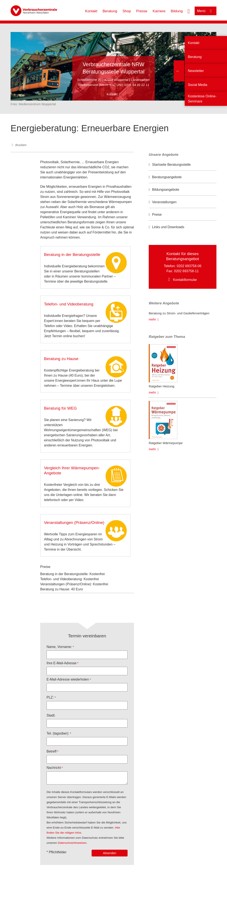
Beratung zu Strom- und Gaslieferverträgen (179, 313)
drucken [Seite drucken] (20, 145)
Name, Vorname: (59, 647)
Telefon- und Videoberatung (68, 304)
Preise (157, 214)
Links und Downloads (168, 227)
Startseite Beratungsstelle (171, 164)
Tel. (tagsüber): (58, 733)
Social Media (197, 85)
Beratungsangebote (167, 177)
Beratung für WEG (60, 408)
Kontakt (91, 11)
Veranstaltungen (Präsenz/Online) (74, 522)
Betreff (51, 751)
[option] (182, 165)
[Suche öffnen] (189, 11)
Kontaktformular (185, 280)
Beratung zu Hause (61, 358)
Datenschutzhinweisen (72, 842)
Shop (126, 11)
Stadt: (51, 715)
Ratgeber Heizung (161, 386)
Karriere (159, 11)
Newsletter (196, 71)
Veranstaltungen (164, 202)
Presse (141, 11)
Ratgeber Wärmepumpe (166, 443)
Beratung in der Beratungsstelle (72, 254)
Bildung (177, 11)
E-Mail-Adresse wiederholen (68, 679)
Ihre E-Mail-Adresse (61, 663)
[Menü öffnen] (205, 11)
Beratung (110, 11)
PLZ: (50, 697)
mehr (152, 319)
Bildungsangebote (165, 189)
